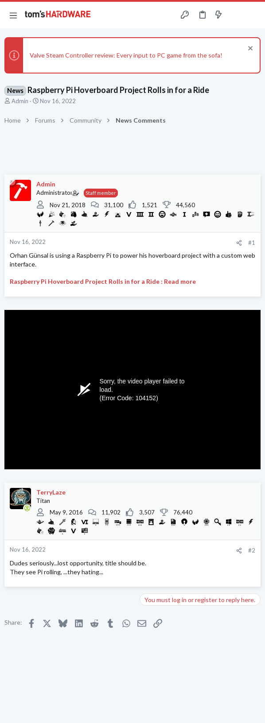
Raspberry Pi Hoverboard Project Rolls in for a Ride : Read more (103, 281)
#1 (251, 242)
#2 (251, 550)
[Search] (253, 15)
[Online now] (27, 508)
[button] (13, 15)
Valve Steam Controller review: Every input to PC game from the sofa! (126, 55)
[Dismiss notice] (249, 49)
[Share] (239, 243)
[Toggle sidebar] (236, 15)
